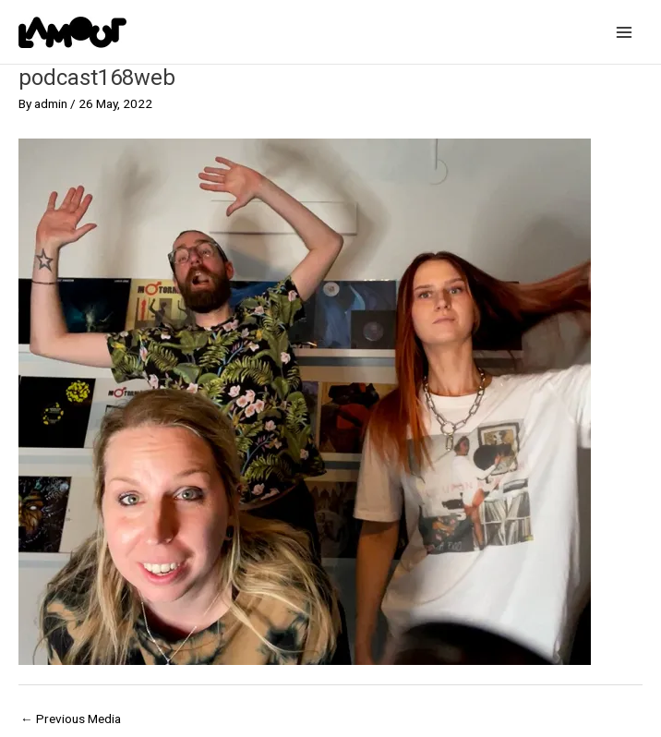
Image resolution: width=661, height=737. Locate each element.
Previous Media (70, 718)
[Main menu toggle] (624, 32)
